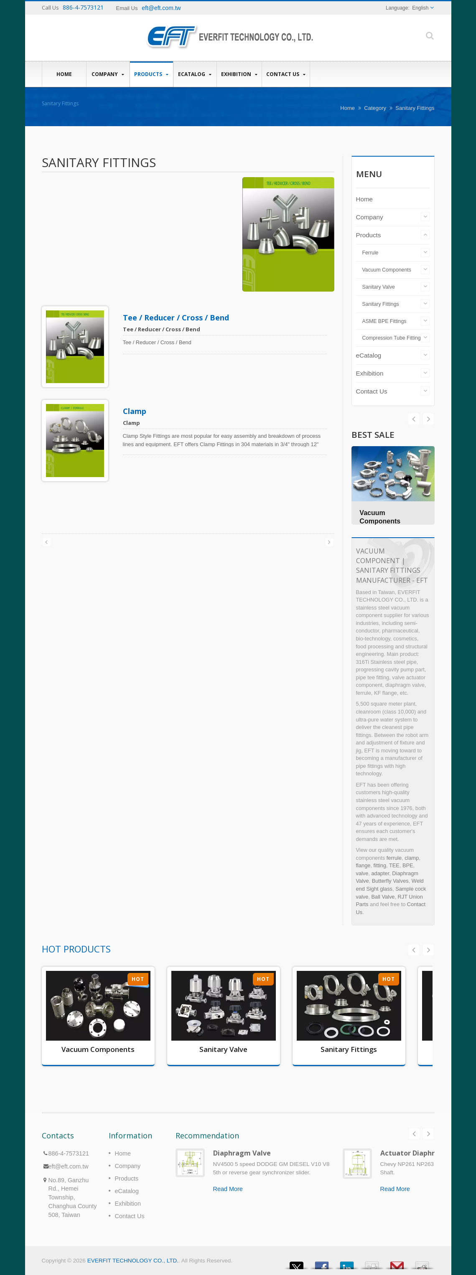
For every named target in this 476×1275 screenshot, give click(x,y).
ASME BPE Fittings (384, 321)
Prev (428, 419)
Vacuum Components (386, 270)
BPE (407, 865)
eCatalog (194, 74)
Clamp (134, 411)
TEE (394, 865)
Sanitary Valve (378, 287)
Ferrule (370, 253)
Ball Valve (383, 897)
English (420, 8)
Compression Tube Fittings (392, 338)
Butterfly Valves (390, 881)
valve (362, 873)
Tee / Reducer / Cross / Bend (176, 317)
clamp (412, 858)
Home (64, 73)
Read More (228, 1189)
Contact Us (286, 74)
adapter (380, 873)
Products (151, 74)
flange (363, 865)
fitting (380, 865)
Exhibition (239, 74)
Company (108, 74)
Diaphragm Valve (242, 1153)
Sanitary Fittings (380, 304)
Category (375, 108)
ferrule (394, 858)
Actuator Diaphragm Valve (425, 1153)
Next (413, 419)
